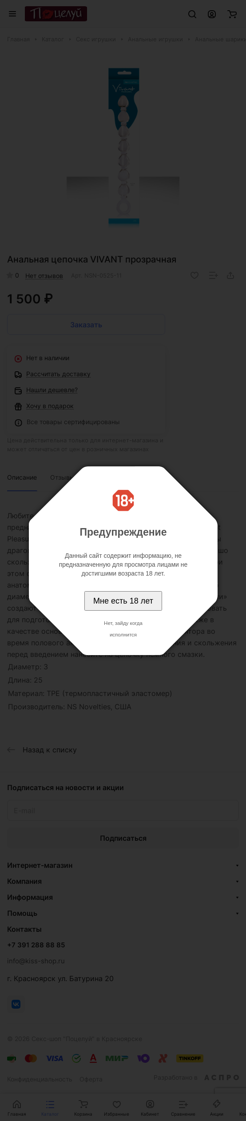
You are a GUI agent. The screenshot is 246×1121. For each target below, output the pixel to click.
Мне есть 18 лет (123, 600)
